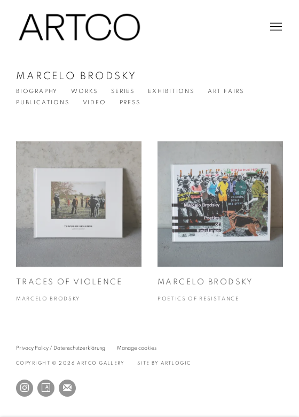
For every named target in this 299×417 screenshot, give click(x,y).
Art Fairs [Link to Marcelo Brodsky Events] (226, 91)
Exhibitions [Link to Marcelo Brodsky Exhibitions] (171, 91)
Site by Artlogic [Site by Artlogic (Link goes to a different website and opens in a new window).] (164, 363)
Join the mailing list (67, 388)
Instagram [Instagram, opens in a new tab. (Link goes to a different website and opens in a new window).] (24, 388)
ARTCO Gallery (80, 27)
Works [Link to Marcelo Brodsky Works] (84, 91)
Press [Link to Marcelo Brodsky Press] (130, 102)
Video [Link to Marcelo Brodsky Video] (94, 102)
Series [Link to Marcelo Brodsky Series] (123, 91)
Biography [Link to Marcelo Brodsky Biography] (37, 91)
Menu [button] (275, 27)
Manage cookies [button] (136, 348)
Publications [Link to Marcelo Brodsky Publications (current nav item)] (42, 102)
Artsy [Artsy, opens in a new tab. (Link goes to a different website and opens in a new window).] (45, 388)
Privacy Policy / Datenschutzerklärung (60, 348)
